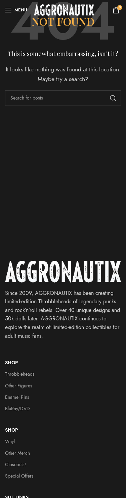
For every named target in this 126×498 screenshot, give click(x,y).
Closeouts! (15, 464)
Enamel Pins (17, 397)
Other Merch (17, 453)
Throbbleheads (20, 374)
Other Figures (18, 386)
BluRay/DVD (17, 409)
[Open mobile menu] (16, 10)
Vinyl (10, 441)
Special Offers (19, 476)
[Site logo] (64, 9)
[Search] (63, 98)
